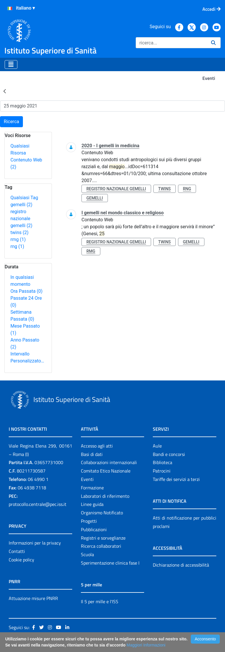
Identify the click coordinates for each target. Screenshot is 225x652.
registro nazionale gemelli (21, 218)
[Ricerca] (171, 42)
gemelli (21, 204)
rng (17, 246)
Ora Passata (26, 291)
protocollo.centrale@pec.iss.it (37, 504)
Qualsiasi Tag (24, 197)
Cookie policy (21, 559)
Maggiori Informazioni (146, 645)
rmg (18, 239)
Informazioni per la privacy (35, 542)
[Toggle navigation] (11, 64)
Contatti (17, 551)
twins (19, 232)
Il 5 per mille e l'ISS (99, 601)
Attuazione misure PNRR (33, 598)
